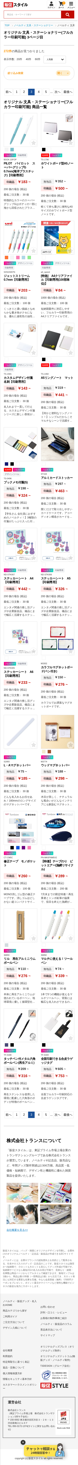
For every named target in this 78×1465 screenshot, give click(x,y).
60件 (37, 59)
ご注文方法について (14, 1322)
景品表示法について (51, 1329)
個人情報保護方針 (12, 1373)
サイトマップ (47, 1335)
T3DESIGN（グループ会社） (56, 1365)
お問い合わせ (47, 1306)
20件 (19, 59)
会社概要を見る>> (17, 1229)
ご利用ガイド (10, 1316)
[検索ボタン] (67, 14)
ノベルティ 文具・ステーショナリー (33, 25)
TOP (7, 25)
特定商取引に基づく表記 (16, 1361)
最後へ (67, 91)
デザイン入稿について (15, 1327)
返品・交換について (14, 1367)
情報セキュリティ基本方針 (17, 1379)
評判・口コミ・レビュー (53, 1312)
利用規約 (7, 1356)
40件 (28, 59)
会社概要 (7, 1350)
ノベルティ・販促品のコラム (56, 1324)
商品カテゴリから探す (15, 1310)
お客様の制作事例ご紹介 (53, 1318)
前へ (9, 91)
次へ (58, 91)
